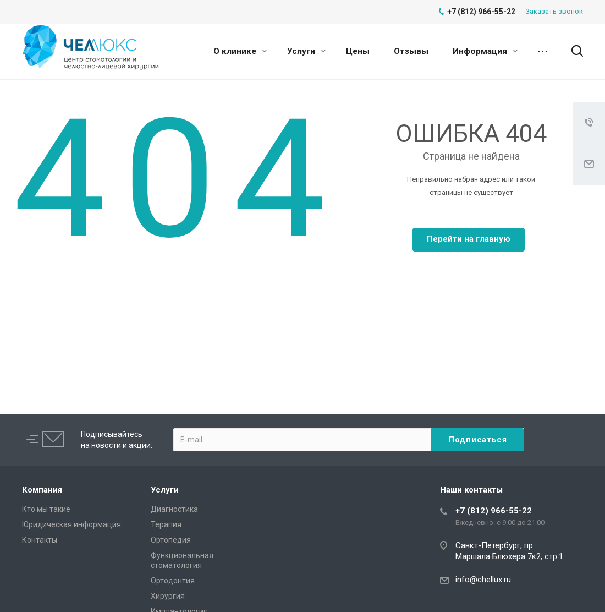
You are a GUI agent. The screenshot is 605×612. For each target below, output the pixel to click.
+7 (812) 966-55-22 (493, 511)
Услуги (306, 51)
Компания (42, 490)
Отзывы (411, 51)
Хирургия (168, 596)
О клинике (240, 51)
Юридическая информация (71, 524)
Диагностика (174, 509)
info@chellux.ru (483, 579)
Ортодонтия (173, 580)
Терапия (166, 524)
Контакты (39, 540)
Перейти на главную (468, 239)
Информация (485, 51)
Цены (358, 51)
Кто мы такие (46, 509)
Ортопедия (171, 540)
